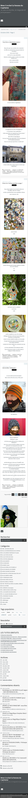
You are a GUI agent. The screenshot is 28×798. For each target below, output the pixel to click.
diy (19, 615)
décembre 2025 (6, 666)
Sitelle (4, 698)
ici (8, 441)
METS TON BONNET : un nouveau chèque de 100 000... (13, 735)
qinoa (4, 735)
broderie (4, 172)
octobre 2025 (6, 670)
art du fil (19, 172)
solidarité (3, 615)
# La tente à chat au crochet (7, 650)
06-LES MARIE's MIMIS (7, 575)
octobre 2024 (6, 676)
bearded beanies (20, 486)
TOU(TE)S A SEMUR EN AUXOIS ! (11, 42)
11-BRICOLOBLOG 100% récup (9, 590)
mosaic (11, 357)
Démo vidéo (5, 602)
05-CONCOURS (5, 563)
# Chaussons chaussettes (6, 635)
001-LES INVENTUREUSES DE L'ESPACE (11, 550)
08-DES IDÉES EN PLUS (7, 579)
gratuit (9, 615)
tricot (8, 612)
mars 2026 (5, 660)
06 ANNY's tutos (5, 565)
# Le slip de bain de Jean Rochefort (9, 652)
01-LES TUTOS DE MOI (7, 555)
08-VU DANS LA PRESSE (7, 581)
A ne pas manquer (6, 598)
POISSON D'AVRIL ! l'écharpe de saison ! (14, 743)
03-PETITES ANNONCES (7, 559)
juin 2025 (4, 674)
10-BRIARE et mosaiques (7, 588)
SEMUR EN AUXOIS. (15, 139)
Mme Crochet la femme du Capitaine (12, 6)
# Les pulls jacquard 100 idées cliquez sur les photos (12, 643)
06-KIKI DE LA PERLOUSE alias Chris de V (11, 573)
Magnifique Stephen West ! (18, 713)
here (10, 462)
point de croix (19, 171)
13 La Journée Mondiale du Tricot (9, 594)
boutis (22, 172)
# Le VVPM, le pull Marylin (6, 645)
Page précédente (7, 494)
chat (17, 612)
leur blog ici (17, 136)
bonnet (24, 615)
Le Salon (4, 604)
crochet (3, 612)
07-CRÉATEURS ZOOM (7, 577)
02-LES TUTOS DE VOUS (7, 557)
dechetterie (15, 357)
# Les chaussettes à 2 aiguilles (7, 646)
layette (15, 615)
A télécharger (5, 600)
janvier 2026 (5, 664)
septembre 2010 (4, 29)
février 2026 (5, 662)
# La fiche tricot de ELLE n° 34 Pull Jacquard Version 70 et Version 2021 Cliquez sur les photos (14, 641)
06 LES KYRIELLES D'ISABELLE (9, 567)
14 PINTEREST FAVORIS (7, 596)
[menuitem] (5, 29)
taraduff (11, 486)
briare (8, 357)
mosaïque (4, 357)
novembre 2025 (6, 668)
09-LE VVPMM (5, 585)
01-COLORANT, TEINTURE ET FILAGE (10, 553)
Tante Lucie (6, 719)
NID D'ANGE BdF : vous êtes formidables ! (14, 706)
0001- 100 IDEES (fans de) (8, 548)
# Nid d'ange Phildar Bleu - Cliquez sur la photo (11, 638)
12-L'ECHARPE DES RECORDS (9, 592)
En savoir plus (9, 796)
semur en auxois (12, 171)
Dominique (6, 690)
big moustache (12, 487)
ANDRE (4, 706)
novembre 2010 (22, 29)
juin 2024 (4, 678)
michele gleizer (9, 172)
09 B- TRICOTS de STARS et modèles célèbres (12, 583)
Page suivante (24, 497)
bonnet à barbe (5, 487)
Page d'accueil (13, 29)
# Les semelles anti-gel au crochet (8, 648)
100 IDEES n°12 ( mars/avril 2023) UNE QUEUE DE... (14, 728)
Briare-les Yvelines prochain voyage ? (12, 183)
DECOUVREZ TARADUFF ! (9, 368)
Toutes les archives (7, 680)
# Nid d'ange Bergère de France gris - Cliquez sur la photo (14, 636)
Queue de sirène (7, 727)
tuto (13, 612)
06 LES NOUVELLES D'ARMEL (9, 569)
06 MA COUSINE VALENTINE (8, 571)
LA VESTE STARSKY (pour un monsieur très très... (13, 699)
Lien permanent (6, 170)
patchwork (15, 172)
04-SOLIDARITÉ (5, 561)
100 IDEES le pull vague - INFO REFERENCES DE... (14, 691)
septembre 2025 (6, 672)
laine (21, 612)
